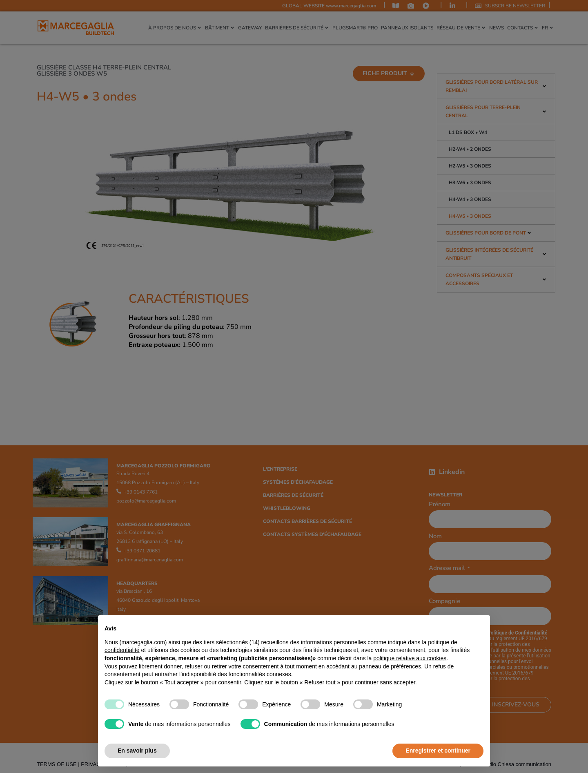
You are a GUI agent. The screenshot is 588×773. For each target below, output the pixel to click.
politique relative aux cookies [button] (409, 658)
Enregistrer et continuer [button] (437, 750)
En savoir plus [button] (137, 750)
